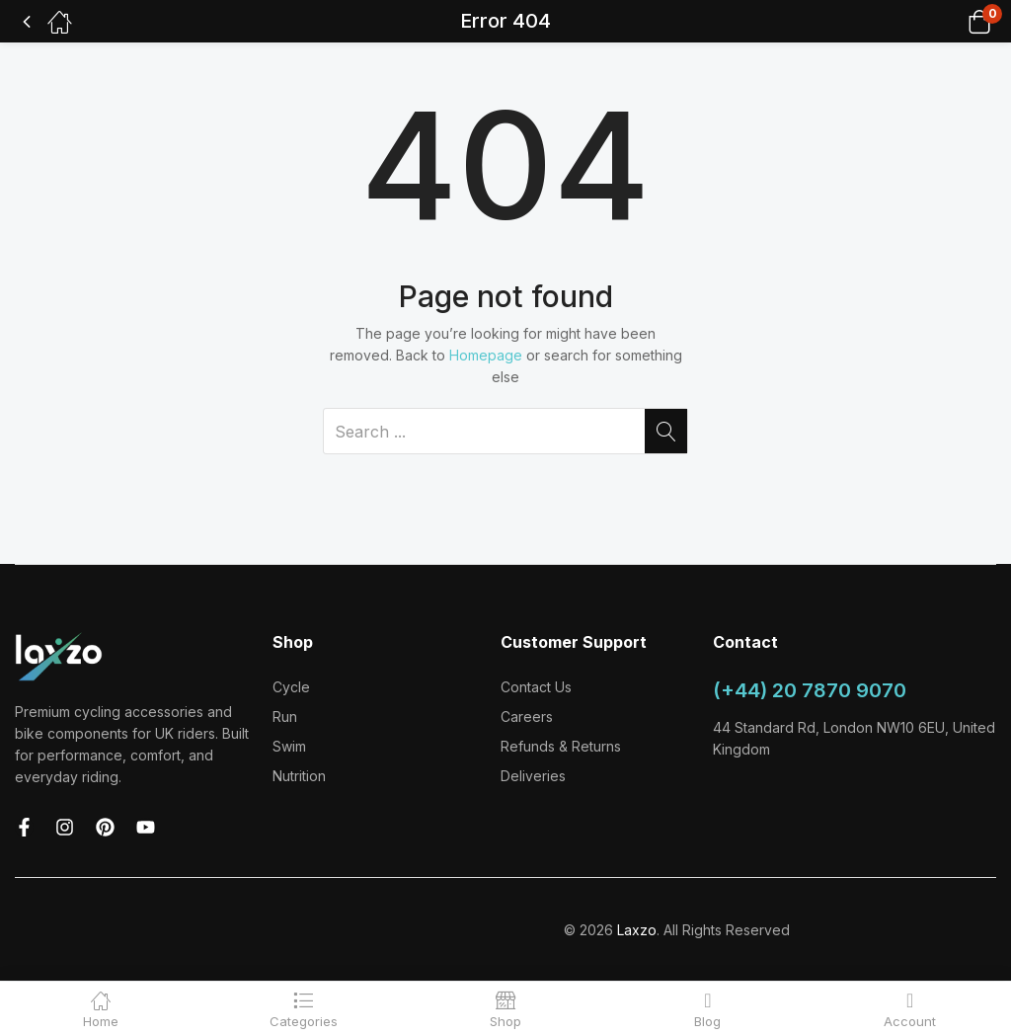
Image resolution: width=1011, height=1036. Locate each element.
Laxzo (637, 929)
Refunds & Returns (561, 746)
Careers (527, 716)
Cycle (291, 686)
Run (284, 716)
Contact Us (536, 686)
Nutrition (299, 775)
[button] (954, 21)
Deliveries (533, 775)
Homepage (485, 355)
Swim (289, 746)
